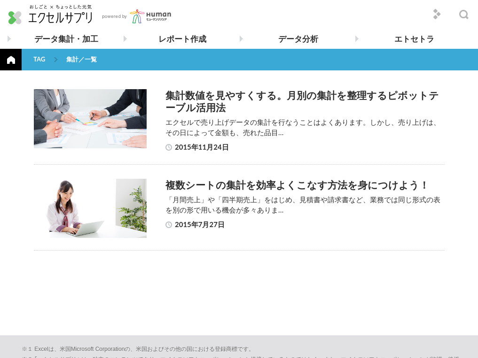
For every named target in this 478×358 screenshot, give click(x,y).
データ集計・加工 (66, 39)
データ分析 (298, 39)
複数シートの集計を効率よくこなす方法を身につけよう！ (297, 184)
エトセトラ (414, 39)
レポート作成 (182, 39)
